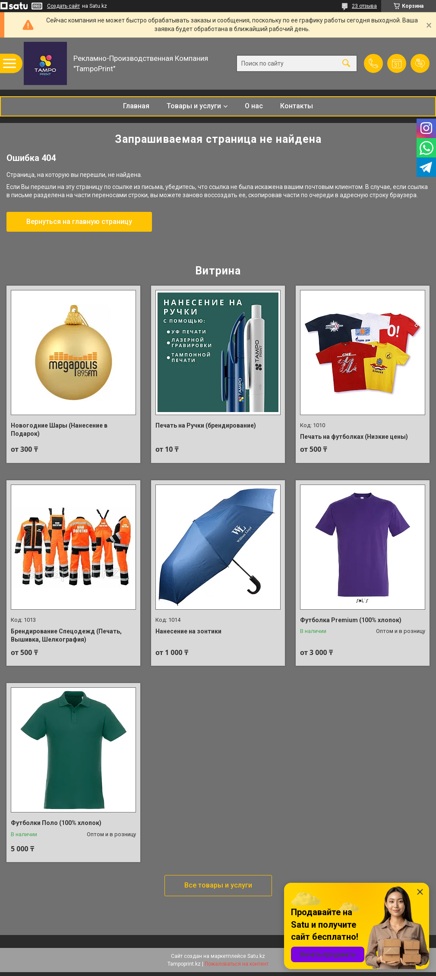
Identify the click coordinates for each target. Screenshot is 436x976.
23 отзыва (364, 6)
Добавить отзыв (420, 63)
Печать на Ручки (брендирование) (205, 425)
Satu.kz (256, 956)
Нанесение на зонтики (188, 631)
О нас (254, 106)
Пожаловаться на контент (237, 964)
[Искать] (346, 64)
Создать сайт (63, 6)
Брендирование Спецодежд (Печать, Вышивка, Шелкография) (66, 635)
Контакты (296, 106)
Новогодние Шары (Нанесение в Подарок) (59, 430)
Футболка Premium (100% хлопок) (350, 620)
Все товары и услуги (218, 885)
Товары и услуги (194, 106)
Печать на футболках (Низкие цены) (354, 436)
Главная (136, 106)
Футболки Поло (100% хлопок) (56, 822)
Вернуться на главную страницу (79, 221)
